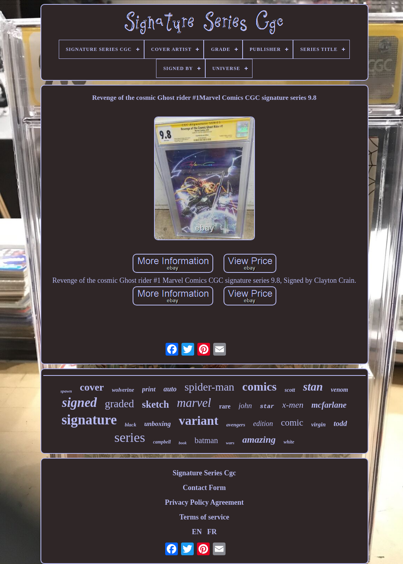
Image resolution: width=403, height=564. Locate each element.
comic (292, 423)
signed (79, 402)
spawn (66, 391)
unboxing (157, 424)
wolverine (123, 390)
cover (92, 387)
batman (206, 440)
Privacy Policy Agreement (204, 502)
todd (340, 423)
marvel (194, 403)
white (288, 442)
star (267, 406)
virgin (318, 424)
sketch (155, 404)
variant (198, 420)
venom (339, 389)
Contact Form (204, 488)
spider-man (209, 387)
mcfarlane (329, 405)
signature (89, 420)
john (245, 405)
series (129, 437)
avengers (235, 425)
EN (197, 532)
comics (259, 386)
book (183, 443)
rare (225, 406)
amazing (259, 439)
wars (230, 442)
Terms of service (204, 517)
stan (313, 386)
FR (212, 532)
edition (263, 424)
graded (119, 404)
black (130, 425)
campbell (162, 442)
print (149, 389)
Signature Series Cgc (204, 473)
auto (170, 389)
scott (290, 390)
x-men (293, 405)
